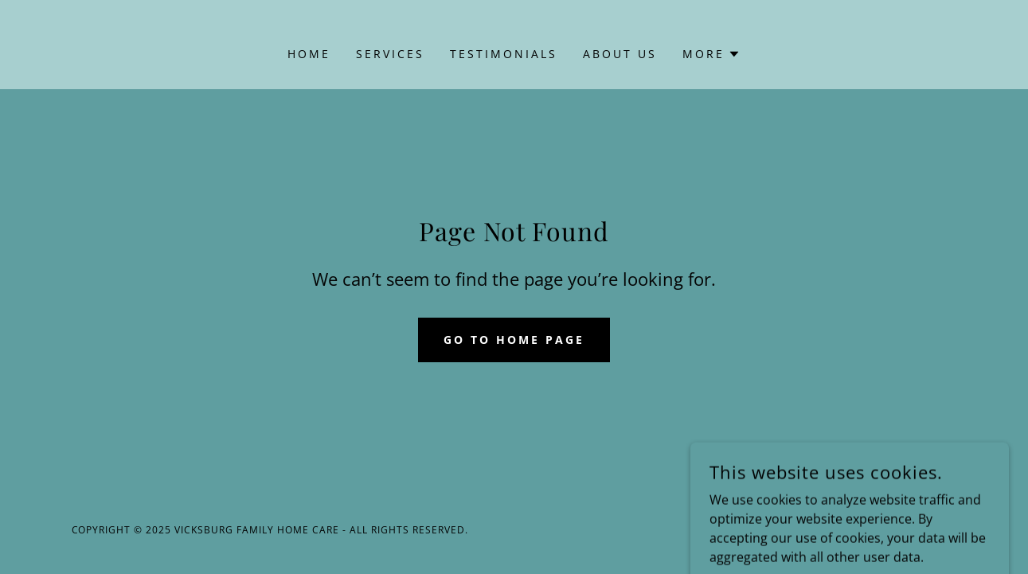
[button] (711, 54)
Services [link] (390, 53)
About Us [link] (620, 53)
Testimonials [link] (503, 53)
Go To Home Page (514, 339)
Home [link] (308, 53)
